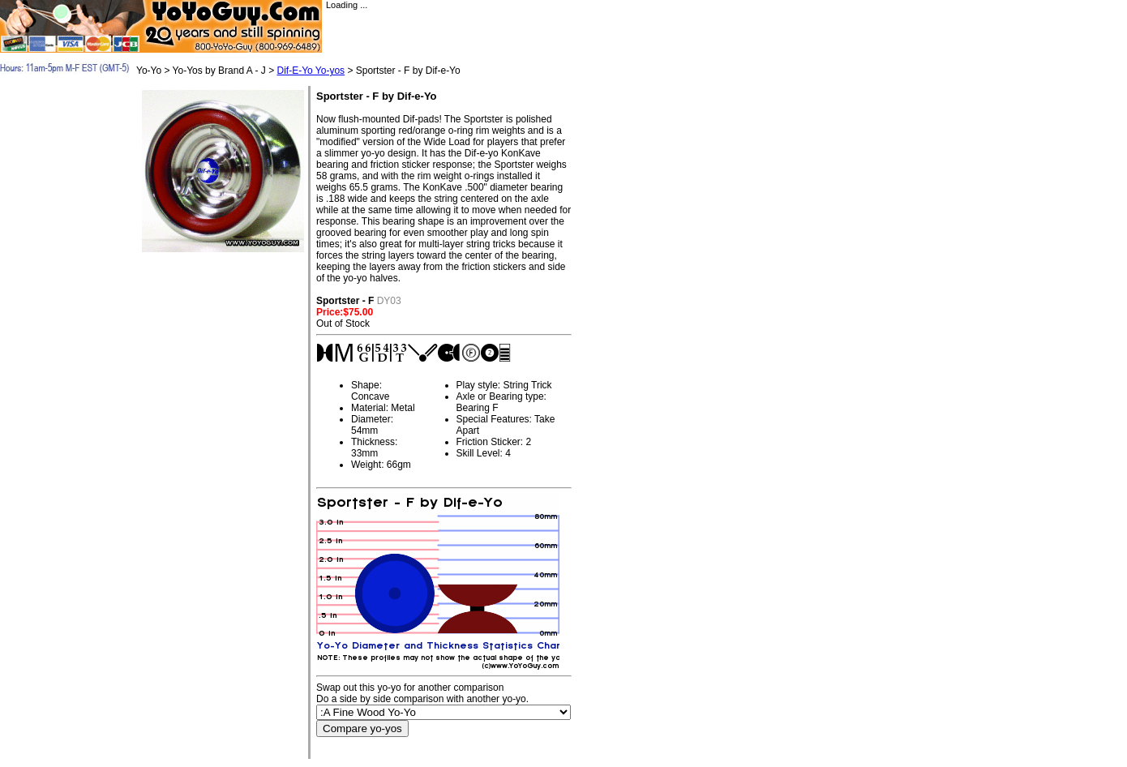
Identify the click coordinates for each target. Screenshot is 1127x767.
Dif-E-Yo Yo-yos (310, 70)
